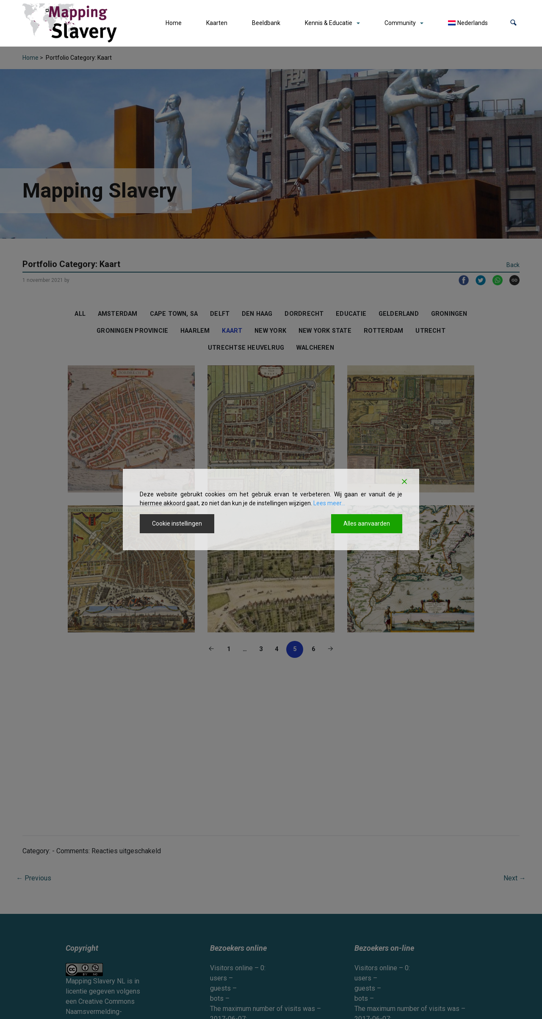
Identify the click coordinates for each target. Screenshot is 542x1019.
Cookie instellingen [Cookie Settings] (177, 523)
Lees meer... (329, 503)
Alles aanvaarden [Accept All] (366, 523)
